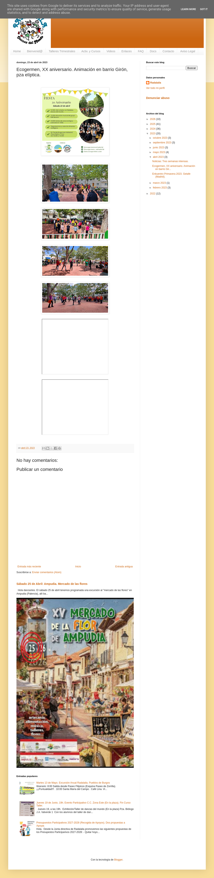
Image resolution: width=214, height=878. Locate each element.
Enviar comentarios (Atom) (46, 572)
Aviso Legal (187, 51)
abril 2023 (158, 157)
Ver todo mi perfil (155, 88)
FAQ (141, 51)
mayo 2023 (159, 152)
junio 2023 (159, 147)
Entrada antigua (124, 566)
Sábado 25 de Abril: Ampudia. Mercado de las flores (51, 583)
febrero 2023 (160, 187)
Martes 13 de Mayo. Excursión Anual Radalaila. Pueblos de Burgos (73, 782)
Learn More (188, 9)
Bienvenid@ (35, 51)
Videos (111, 51)
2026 (153, 119)
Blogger (118, 859)
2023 (153, 133)
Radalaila (155, 82)
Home (17, 51)
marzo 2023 (160, 182)
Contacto (168, 51)
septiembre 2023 (162, 142)
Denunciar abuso (158, 98)
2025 (153, 124)
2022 (153, 193)
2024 (153, 128)
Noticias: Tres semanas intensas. (170, 161)
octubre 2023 (160, 137)
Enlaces (126, 51)
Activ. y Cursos (90, 51)
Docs (153, 51)
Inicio (78, 566)
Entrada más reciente (29, 566)
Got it (204, 9)
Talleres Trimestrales (62, 51)
